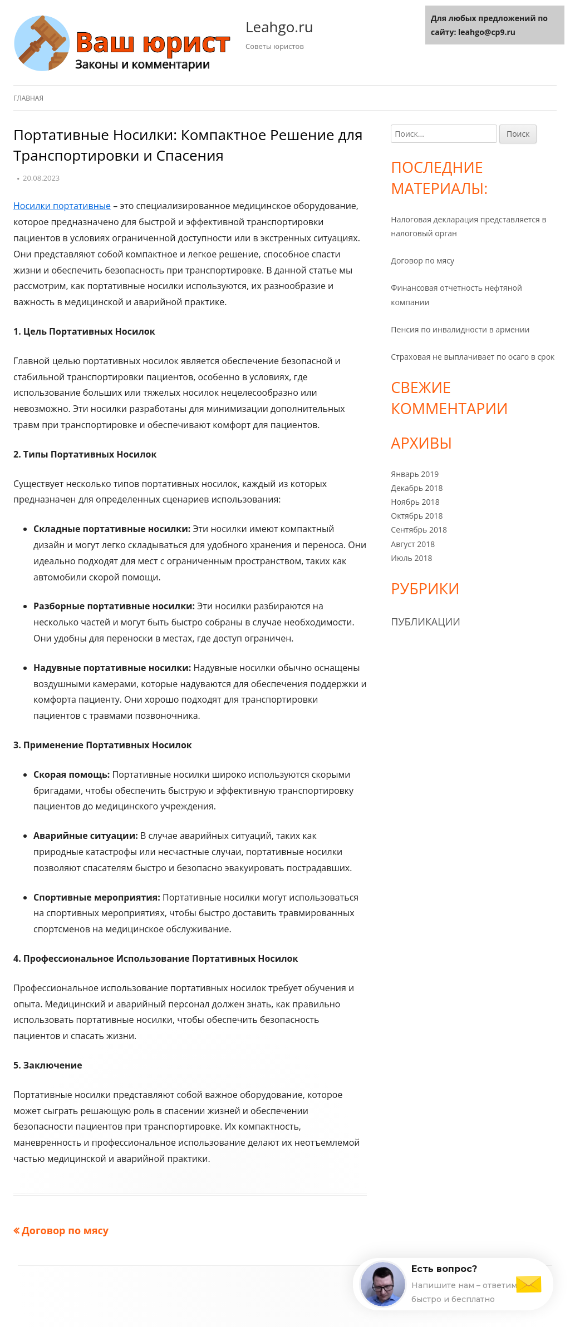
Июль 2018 (411, 558)
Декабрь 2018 (417, 488)
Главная (28, 98)
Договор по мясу (422, 260)
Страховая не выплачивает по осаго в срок (472, 356)
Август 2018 (413, 544)
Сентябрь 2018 (419, 529)
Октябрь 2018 (417, 515)
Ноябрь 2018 (415, 501)
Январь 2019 (415, 474)
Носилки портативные (62, 206)
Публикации (425, 621)
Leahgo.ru (279, 27)
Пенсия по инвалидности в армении (460, 329)
